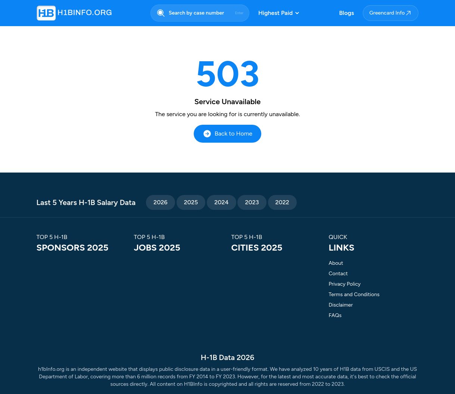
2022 (282, 202)
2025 (191, 202)
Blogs (346, 12)
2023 (252, 202)
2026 (160, 202)
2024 (221, 202)
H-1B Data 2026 (227, 357)
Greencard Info (390, 13)
